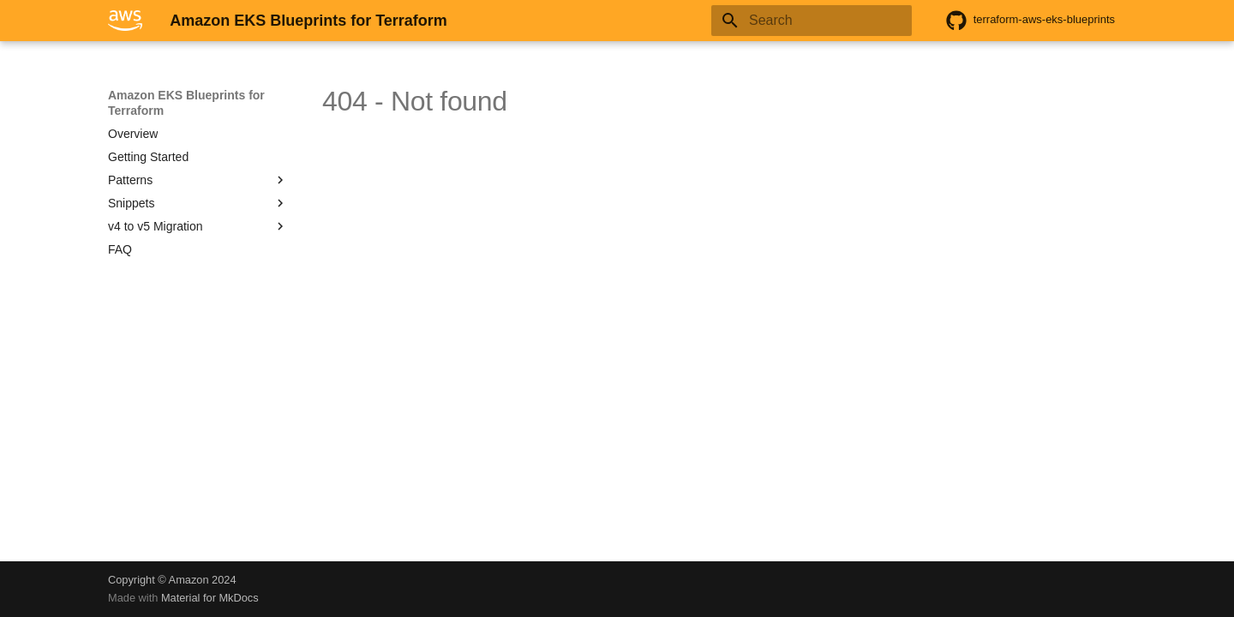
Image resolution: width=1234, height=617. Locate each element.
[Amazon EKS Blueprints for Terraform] (125, 20)
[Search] (811, 20)
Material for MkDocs (210, 597)
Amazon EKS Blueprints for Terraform (186, 102)
